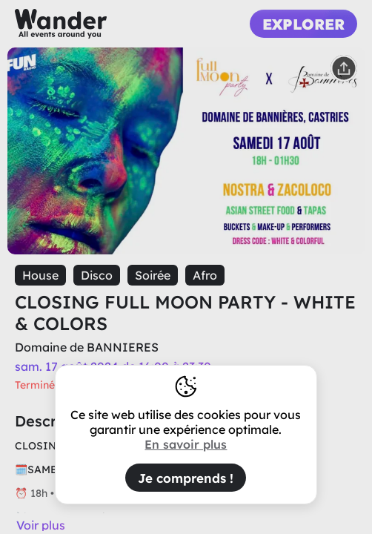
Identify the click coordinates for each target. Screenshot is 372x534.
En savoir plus (186, 444)
